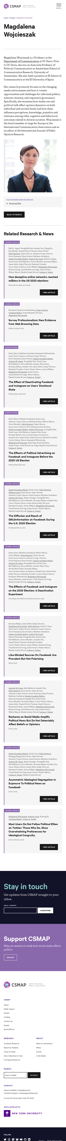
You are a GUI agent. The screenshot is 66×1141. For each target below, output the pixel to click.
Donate (10, 957)
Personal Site (15, 203)
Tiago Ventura (42, 310)
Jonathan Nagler (15, 312)
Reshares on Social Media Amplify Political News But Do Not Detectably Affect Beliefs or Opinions (31, 720)
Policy (38, 1047)
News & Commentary (44, 1043)
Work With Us (9, 1029)
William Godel (14, 492)
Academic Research (11, 1043)
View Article (49, 292)
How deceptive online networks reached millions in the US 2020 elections (33, 278)
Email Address (10, 905)
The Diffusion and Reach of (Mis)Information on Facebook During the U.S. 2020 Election (31, 519)
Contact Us (8, 1021)
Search (34, 1075)
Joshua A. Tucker (46, 272)
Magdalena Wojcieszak (24, 17)
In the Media (41, 1056)
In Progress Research (12, 1059)
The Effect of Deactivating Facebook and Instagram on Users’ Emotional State (31, 385)
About (6, 1005)
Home (6, 17)
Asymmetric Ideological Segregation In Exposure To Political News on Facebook (32, 783)
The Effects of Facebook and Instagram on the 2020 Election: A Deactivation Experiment (33, 590)
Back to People (14, 214)
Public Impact (9, 1009)
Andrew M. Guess (36, 259)
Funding (7, 1017)
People (12, 17)
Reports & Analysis (11, 1047)
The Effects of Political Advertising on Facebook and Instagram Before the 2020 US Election (32, 456)
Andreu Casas (33, 816)
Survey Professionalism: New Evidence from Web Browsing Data (32, 322)
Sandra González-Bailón (18, 259)
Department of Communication (21, 61)
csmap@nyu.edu (23, 1090)
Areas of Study (9, 1051)
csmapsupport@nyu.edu (28, 1093)
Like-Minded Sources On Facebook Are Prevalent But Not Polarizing (32, 656)
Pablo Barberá (14, 253)
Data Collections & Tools (13, 1056)
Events (39, 1051)
